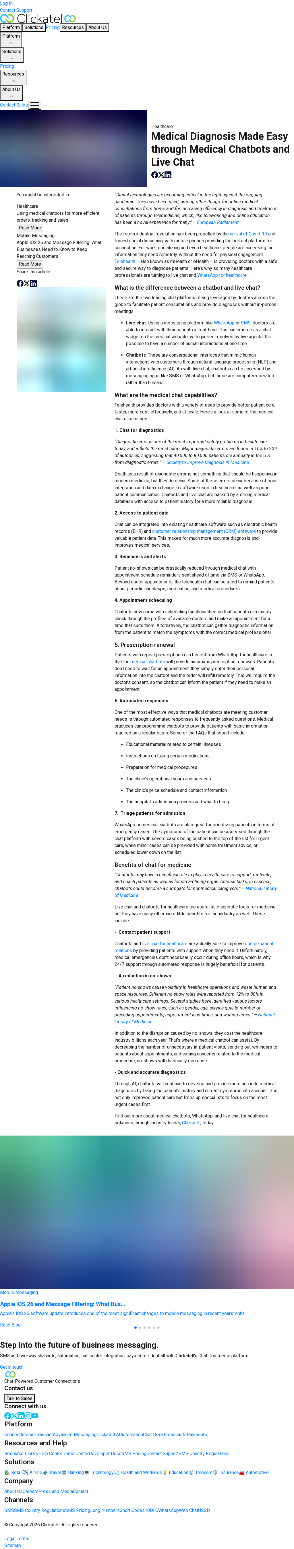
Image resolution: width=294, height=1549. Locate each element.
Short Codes (132, 1510)
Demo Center (75, 1453)
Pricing (53, 27)
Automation (131, 1434)
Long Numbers (105, 1510)
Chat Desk (153, 1434)
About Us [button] (97, 27)
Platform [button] (11, 27)
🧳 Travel (51, 1472)
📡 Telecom (200, 1472)
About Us (11, 93)
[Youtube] (34, 1415)
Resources (13, 77)
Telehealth (125, 261)
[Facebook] (7, 1415)
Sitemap (12, 1545)
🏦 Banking (72, 1472)
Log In (6, 3)
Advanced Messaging (74, 1434)
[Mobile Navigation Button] (34, 105)
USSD (204, 1510)
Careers (30, 1491)
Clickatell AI (108, 1434)
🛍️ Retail (13, 1472)
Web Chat (188, 1510)
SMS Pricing (133, 1453)
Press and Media (55, 1491)
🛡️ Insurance (225, 1472)
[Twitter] (14, 1415)
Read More (30, 228)
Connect (12, 1434)
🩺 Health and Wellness (138, 1472)
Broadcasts (175, 1434)
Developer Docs (105, 1453)
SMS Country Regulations (204, 1453)
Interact (28, 1434)
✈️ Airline (32, 1472)
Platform (11, 40)
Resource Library (21, 1453)
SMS (246, 323)
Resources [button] (73, 27)
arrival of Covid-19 (248, 234)
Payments (197, 1434)
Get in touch (12, 1367)
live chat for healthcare (164, 943)
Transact (44, 1434)
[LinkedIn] (21, 1415)
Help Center (50, 1453)
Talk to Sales (19, 1398)
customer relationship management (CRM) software (204, 531)
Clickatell (191, 1123)
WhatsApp (224, 323)
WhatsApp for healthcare (222, 275)
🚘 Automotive (254, 1472)
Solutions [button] (33, 27)
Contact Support (16, 10)
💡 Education (175, 1472)
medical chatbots (148, 661)
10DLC (151, 1510)
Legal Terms (16, 1538)
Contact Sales (14, 105)
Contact (80, 1491)
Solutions (11, 55)
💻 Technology (99, 1472)
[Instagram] (27, 1415)
